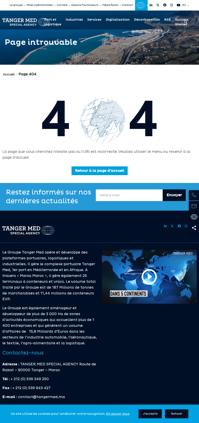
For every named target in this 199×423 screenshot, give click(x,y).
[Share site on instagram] (171, 5)
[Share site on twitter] (157, 5)
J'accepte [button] (150, 413)
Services (94, 20)
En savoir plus (117, 414)
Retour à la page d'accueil (99, 171)
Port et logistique (52, 22)
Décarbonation (147, 20)
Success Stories (182, 22)
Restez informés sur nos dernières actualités (48, 196)
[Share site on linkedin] (151, 5)
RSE (167, 20)
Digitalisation (118, 20)
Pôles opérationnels (40, 5)
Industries (74, 20)
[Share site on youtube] (178, 5)
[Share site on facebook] (164, 5)
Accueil (9, 74)
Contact (127, 5)
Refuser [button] (176, 413)
